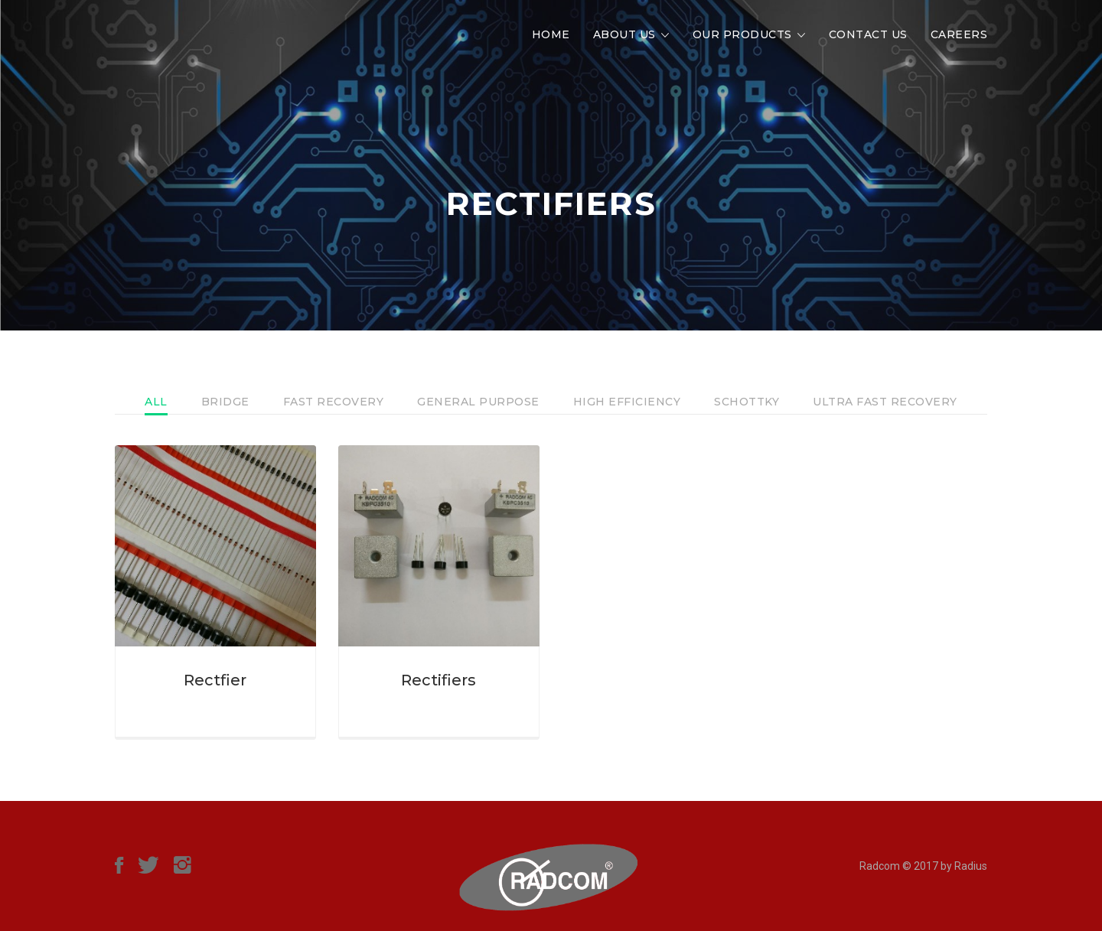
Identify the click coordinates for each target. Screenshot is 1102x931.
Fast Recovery (333, 402)
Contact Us (868, 34)
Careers (959, 34)
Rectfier (215, 680)
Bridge (225, 402)
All (156, 402)
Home (551, 34)
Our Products (742, 34)
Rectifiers (438, 680)
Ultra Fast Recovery (885, 402)
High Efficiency (627, 402)
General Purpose (478, 402)
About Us (624, 34)
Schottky (746, 402)
